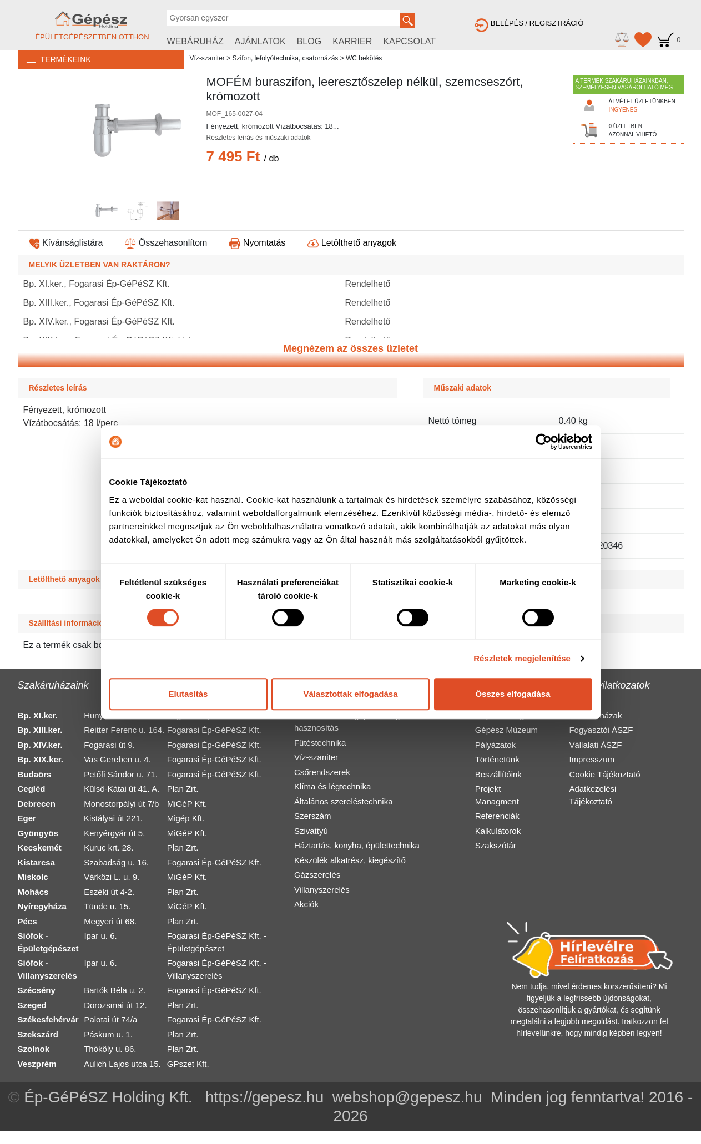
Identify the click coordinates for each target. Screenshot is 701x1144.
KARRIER (352, 41)
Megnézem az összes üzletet (350, 348)
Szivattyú (311, 831)
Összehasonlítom (166, 242)
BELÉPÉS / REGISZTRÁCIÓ (529, 23)
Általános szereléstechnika (343, 801)
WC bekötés (364, 58)
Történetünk (497, 759)
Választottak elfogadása (350, 693)
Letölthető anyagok (351, 242)
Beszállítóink (498, 774)
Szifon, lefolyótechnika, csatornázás (286, 58)
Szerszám (312, 816)
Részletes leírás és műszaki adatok (258, 137)
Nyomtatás (257, 242)
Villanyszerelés (322, 889)
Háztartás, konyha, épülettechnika (357, 845)
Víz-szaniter (207, 58)
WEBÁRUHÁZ (195, 41)
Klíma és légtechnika (332, 786)
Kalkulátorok (498, 831)
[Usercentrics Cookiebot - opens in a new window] (543, 441)
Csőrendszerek (322, 772)
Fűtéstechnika (320, 742)
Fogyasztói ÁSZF (601, 730)
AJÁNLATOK (260, 41)
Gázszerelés (317, 874)
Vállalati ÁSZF (595, 745)
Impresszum (591, 759)
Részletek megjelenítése (522, 658)
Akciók (306, 904)
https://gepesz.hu (264, 1097)
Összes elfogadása (512, 693)
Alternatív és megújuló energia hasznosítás (350, 722)
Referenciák (497, 816)
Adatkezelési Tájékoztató (592, 795)
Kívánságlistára (66, 242)
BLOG (309, 41)
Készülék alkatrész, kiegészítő (350, 860)
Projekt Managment (497, 795)
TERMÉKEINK (54, 59)
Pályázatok (495, 745)
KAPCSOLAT (409, 41)
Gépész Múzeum (506, 730)
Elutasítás (188, 693)
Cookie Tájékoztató (604, 774)
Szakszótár (495, 845)
